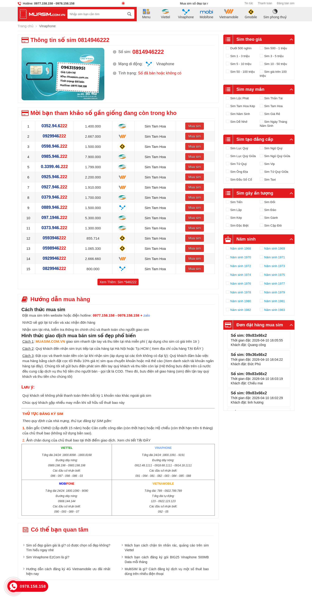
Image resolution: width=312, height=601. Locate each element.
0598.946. (54, 146)
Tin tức (248, 3)
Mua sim (194, 126)
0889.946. (54, 207)
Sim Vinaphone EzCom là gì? (48, 557)
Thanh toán (265, 3)
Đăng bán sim (285, 3)
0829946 (54, 268)
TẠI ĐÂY (194, 348)
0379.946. (54, 197)
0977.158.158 (43, 3)
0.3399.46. (54, 166)
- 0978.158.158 (64, 3)
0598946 (54, 248)
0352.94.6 (54, 125)
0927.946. (54, 187)
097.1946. (54, 217)
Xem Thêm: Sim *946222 (118, 282)
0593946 (54, 238)
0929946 (54, 136)
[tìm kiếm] (129, 14)
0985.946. (54, 156)
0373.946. (54, 227)
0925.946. (54, 176)
